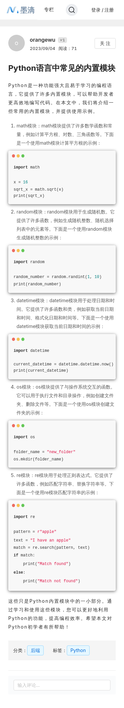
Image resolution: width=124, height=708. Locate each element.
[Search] (72, 10)
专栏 (49, 9)
